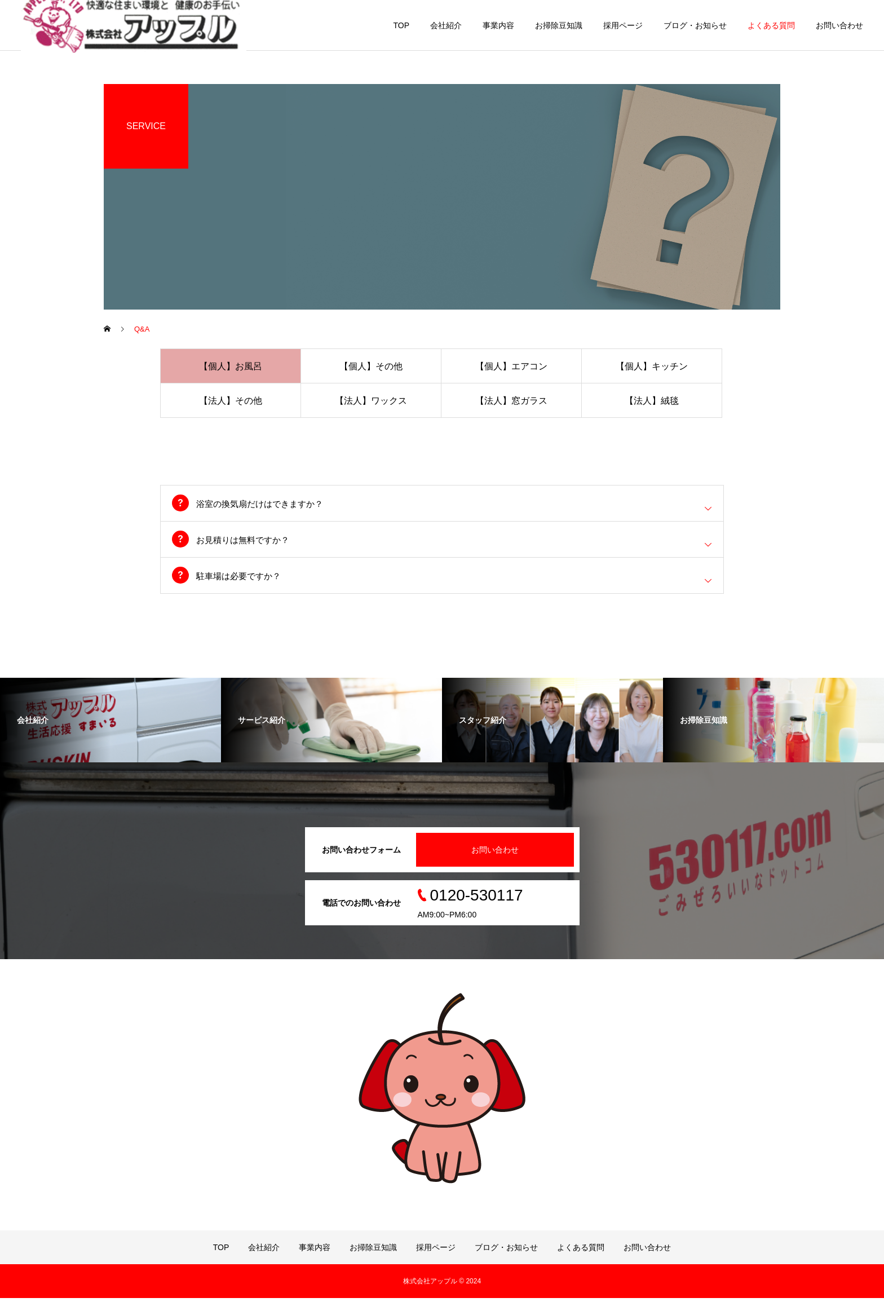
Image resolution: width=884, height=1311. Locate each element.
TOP (401, 25)
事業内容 (498, 25)
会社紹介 (446, 25)
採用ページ (623, 25)
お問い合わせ (839, 25)
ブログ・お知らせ (695, 25)
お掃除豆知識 (558, 25)
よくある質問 (771, 25)
